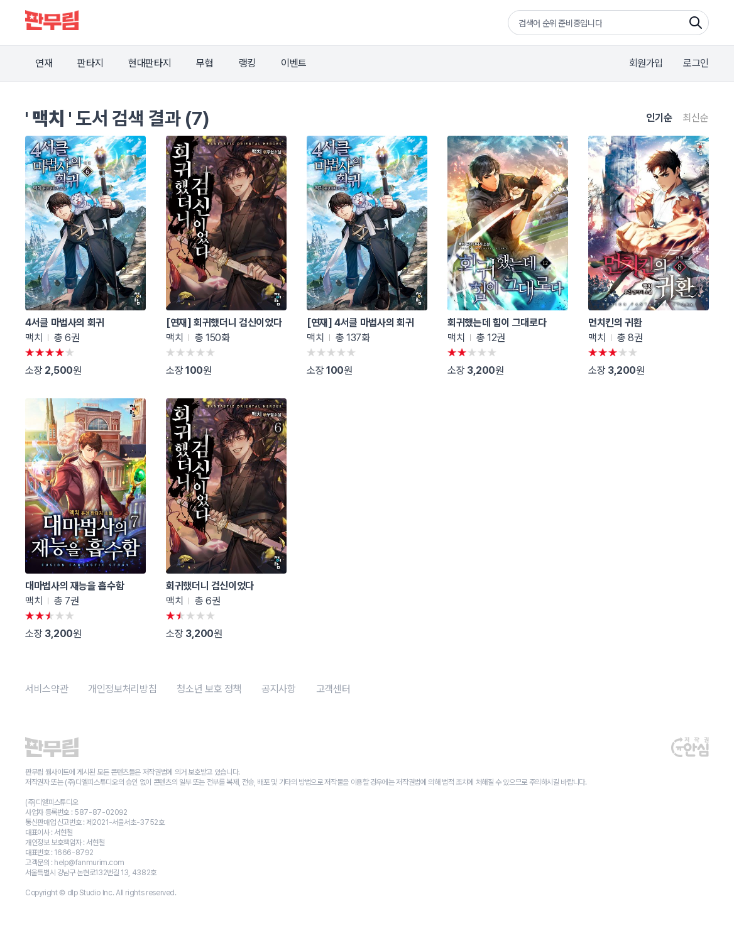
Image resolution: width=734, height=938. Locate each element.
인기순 (659, 118)
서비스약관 (46, 689)
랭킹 (247, 63)
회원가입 (646, 63)
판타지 (90, 63)
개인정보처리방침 (122, 689)
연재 (43, 63)
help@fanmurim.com (89, 862)
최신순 (695, 118)
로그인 (696, 63)
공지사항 (278, 689)
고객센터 (333, 689)
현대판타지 (149, 63)
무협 (204, 63)
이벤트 (294, 63)
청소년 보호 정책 (209, 689)
